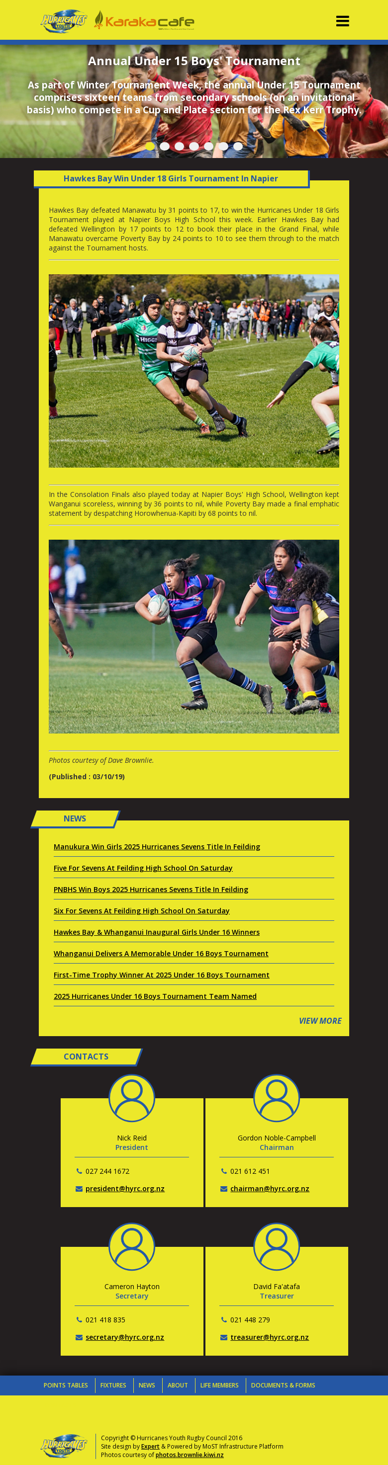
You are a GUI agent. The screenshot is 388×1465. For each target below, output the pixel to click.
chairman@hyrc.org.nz (269, 1188)
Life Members (219, 1385)
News (147, 1385)
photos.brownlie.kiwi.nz (190, 1455)
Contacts (60, 1405)
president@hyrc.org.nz (125, 1188)
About (178, 1385)
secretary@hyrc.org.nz (125, 1337)
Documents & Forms (283, 1385)
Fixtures (113, 1385)
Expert (150, 1446)
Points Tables (66, 1385)
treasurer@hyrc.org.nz (269, 1337)
